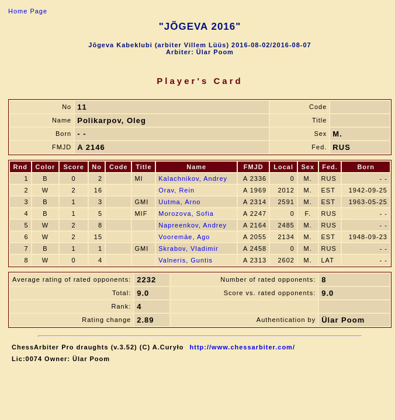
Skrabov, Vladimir (188, 248)
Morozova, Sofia (185, 213)
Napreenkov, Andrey (192, 225)
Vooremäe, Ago (184, 236)
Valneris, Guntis (185, 260)
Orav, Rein (176, 190)
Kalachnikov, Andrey (192, 178)
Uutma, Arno (179, 201)
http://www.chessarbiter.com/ (242, 347)
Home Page (27, 11)
